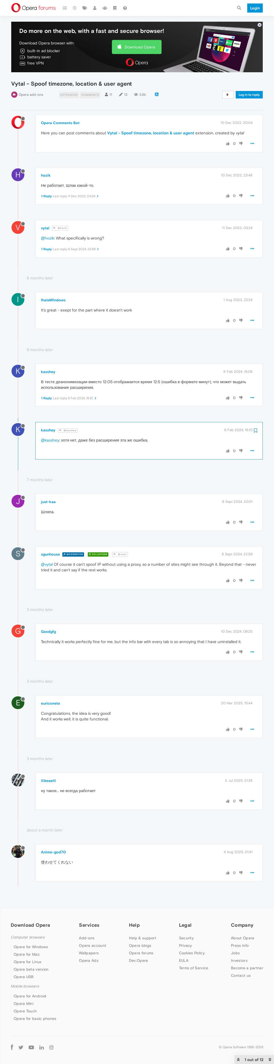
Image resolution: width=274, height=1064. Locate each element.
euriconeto (50, 703)
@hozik (60, 228)
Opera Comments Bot (60, 123)
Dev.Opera (138, 960)
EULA (183, 960)
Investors (239, 960)
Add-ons (86, 938)
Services (89, 925)
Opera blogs (140, 945)
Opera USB (24, 977)
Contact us (241, 975)
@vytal (120, 554)
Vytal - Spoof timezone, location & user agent (150, 133)
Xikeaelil (48, 780)
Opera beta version (31, 969)
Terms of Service (193, 968)
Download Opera (140, 47)
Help (134, 925)
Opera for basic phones (35, 1018)
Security (186, 938)
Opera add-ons (31, 95)
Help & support (142, 938)
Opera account (92, 945)
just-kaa (48, 502)
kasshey (48, 372)
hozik (46, 175)
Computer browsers (28, 937)
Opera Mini (23, 1003)
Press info (240, 945)
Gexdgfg (48, 631)
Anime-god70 (53, 852)
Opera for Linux (27, 962)
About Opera (242, 938)
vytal (45, 228)
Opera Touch (25, 1011)
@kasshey (67, 430)
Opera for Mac (27, 954)
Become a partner (247, 968)
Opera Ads (88, 960)
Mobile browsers (25, 986)
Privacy (185, 945)
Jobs (235, 953)
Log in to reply (249, 95)
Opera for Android (30, 996)
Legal (185, 925)
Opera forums (141, 953)
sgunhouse (50, 554)
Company (242, 925)
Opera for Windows (31, 947)
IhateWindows (53, 300)
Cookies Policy (192, 953)
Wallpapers (89, 953)
